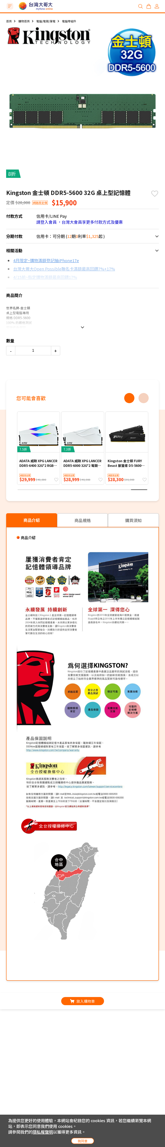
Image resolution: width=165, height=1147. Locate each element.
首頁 (9, 21)
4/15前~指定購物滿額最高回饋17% (45, 277)
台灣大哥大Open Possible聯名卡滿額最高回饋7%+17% (64, 269)
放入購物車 (82, 1001)
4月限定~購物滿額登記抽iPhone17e (46, 260)
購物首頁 (24, 21)
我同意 (82, 1140)
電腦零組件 (69, 21)
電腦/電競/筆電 (45, 21)
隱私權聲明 (43, 1132)
